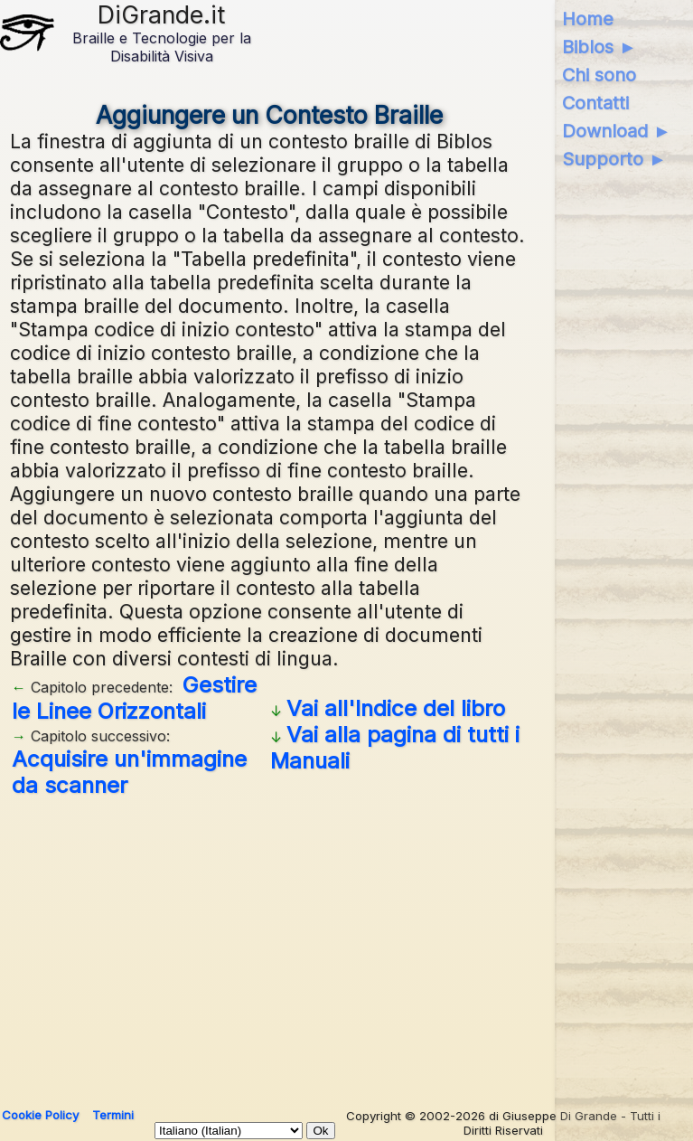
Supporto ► (614, 159)
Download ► (616, 131)
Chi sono (599, 75)
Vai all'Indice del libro (395, 708)
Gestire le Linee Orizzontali (134, 698)
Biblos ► (599, 47)
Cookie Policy (40, 1115)
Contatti (595, 103)
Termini (113, 1115)
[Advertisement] (269, 945)
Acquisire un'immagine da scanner (129, 772)
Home (587, 19)
